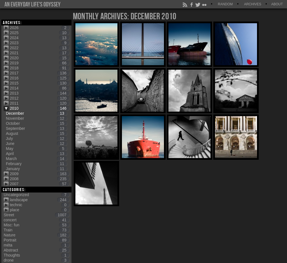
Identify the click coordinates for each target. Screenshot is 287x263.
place (39, 210)
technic (39, 205)
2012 (39, 98)
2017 (39, 73)
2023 (39, 43)
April (36, 153)
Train (36, 230)
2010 (39, 108)
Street (36, 215)
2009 (39, 174)
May (36, 148)
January (36, 168)
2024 (39, 38)
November (36, 118)
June (36, 143)
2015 (39, 83)
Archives (252, 4)
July (36, 138)
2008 (39, 179)
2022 (39, 48)
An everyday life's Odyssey (32, 4)
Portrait (36, 240)
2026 (39, 27)
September (36, 128)
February (36, 163)
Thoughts (36, 255)
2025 (39, 32)
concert (36, 220)
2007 (39, 184)
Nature (36, 235)
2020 (39, 58)
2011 (39, 103)
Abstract (36, 250)
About (277, 4)
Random (225, 4)
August (36, 133)
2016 (39, 78)
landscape (39, 200)
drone (36, 260)
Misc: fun (36, 225)
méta (36, 245)
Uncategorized (36, 194)
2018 (39, 68)
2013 (39, 93)
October (36, 123)
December (36, 113)
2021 (39, 53)
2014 (39, 88)
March (36, 158)
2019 (39, 63)
